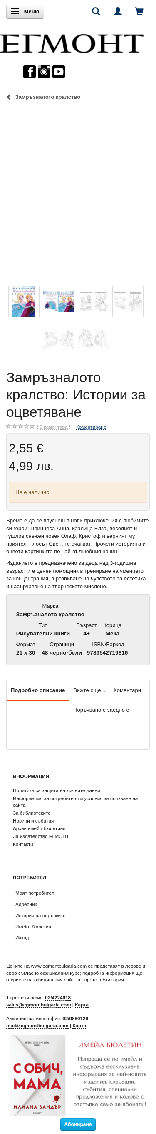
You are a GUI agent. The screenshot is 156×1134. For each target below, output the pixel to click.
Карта (82, 1004)
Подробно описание (38, 690)
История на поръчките (40, 915)
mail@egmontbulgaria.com (37, 1025)
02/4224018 (58, 997)
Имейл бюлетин (33, 926)
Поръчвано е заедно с (101, 710)
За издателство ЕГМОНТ (41, 836)
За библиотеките (32, 812)
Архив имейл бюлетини (39, 828)
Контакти (23, 844)
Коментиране (91, 426)
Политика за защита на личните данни (56, 790)
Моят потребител (34, 893)
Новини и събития (33, 820)
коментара (53, 427)
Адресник (26, 904)
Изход (22, 937)
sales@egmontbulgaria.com (38, 1004)
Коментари (127, 690)
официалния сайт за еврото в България (79, 979)
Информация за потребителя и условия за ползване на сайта (75, 801)
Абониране (78, 1124)
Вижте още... (89, 690)
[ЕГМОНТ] (72, 41)
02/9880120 (75, 1018)
